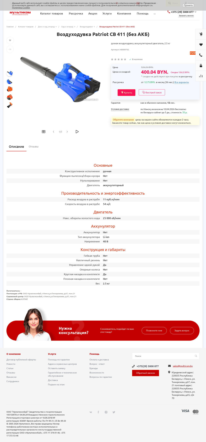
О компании (13, 354)
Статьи (9, 368)
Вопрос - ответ (97, 364)
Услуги (52, 354)
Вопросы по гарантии (100, 377)
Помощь (94, 354)
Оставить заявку (56, 368)
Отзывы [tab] (33, 146)
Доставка (53, 380)
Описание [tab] (16, 146)
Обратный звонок (145, 373)
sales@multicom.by (183, 366)
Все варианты (181, 82)
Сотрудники (12, 381)
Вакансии (11, 377)
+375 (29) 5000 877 (182, 11)
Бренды (93, 368)
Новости (10, 364)
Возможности (96, 372)
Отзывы (10, 372)
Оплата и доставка (99, 359)
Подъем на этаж (56, 384)
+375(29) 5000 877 (148, 366)
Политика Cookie (21, 7)
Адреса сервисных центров (62, 364)
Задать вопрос (181, 330)
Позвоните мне (154, 330)
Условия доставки (120, 109)
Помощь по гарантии (59, 359)
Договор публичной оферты (21, 359)
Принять (188, 5)
